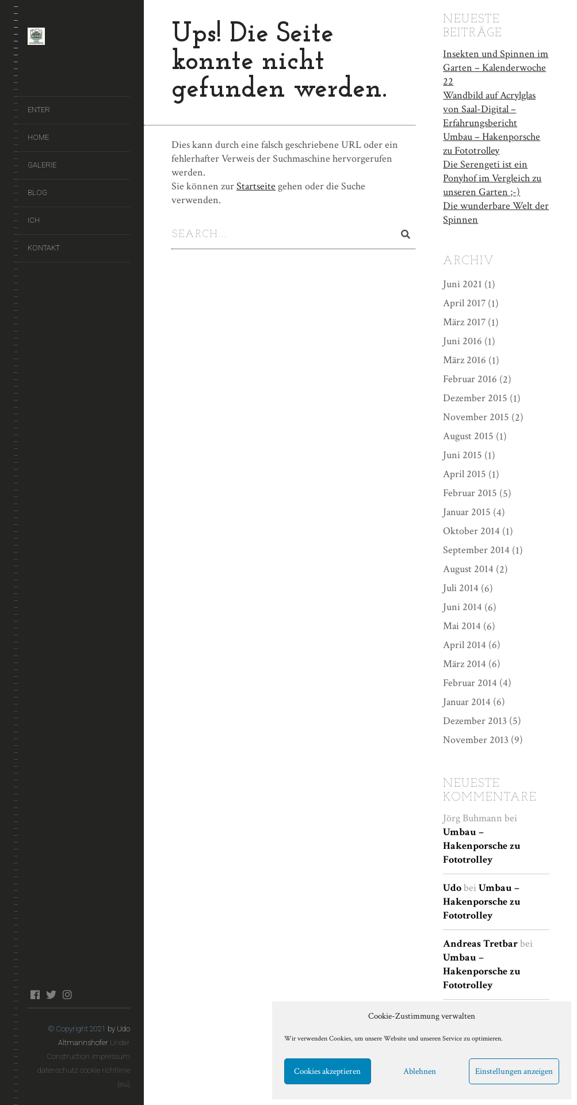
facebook (35, 994)
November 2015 (476, 415)
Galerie (42, 165)
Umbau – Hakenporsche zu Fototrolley (491, 141)
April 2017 (464, 301)
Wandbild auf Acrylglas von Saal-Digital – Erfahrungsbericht (489, 107)
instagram (67, 994)
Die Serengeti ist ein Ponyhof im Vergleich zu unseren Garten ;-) (492, 176)
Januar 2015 (467, 510)
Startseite (256, 186)
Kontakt (44, 247)
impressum (110, 1056)
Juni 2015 (462, 453)
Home (38, 137)
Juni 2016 (462, 339)
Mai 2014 (462, 624)
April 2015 (464, 472)
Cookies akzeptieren (327, 1071)
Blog (37, 192)
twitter (51, 994)
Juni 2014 (462, 605)
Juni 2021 (462, 282)
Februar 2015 (470, 491)
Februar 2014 (470, 681)
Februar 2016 (470, 377)
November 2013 (476, 738)
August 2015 (468, 434)
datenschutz (57, 1070)
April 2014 (464, 643)
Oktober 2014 (471, 529)
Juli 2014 (461, 586)
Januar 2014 (467, 700)
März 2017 (464, 320)
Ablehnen (419, 1071)
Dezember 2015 (475, 396)
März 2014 (464, 662)
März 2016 (464, 358)
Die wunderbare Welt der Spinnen (496, 210)
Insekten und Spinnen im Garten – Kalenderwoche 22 (495, 66)
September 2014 (476, 548)
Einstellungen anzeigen (514, 1071)
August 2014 (468, 567)
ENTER (39, 109)
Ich (34, 220)
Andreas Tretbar (480, 942)
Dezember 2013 (475, 719)
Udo (452, 886)
